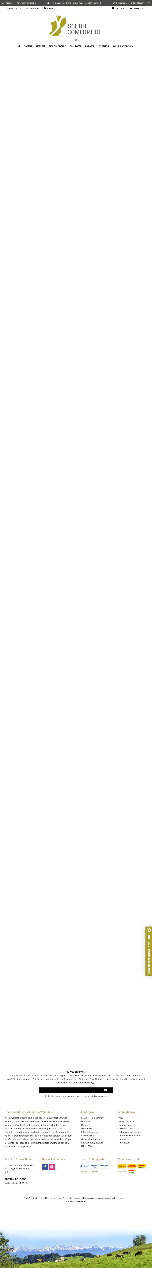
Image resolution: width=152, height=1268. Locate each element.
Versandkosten (69, 1198)
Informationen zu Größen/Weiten (89, 1134)
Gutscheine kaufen (90, 1139)
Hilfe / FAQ (86, 1146)
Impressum (124, 1142)
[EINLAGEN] (75, 46)
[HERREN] (40, 46)
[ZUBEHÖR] (103, 46)
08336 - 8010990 (15, 1179)
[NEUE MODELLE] (57, 46)
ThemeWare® (80, 1201)
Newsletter (86, 1128)
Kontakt (122, 1139)
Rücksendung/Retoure (92, 1142)
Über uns (85, 1125)
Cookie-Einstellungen (129, 1135)
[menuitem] (137, 8)
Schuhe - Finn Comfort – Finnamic (93, 1119)
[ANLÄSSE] (89, 46)
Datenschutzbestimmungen (64, 1096)
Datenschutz (125, 1125)
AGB (121, 1117)
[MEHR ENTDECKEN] (123, 46)
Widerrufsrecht (126, 1121)
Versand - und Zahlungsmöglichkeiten (130, 1130)
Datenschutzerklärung (83, 1082)
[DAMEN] (28, 46)
